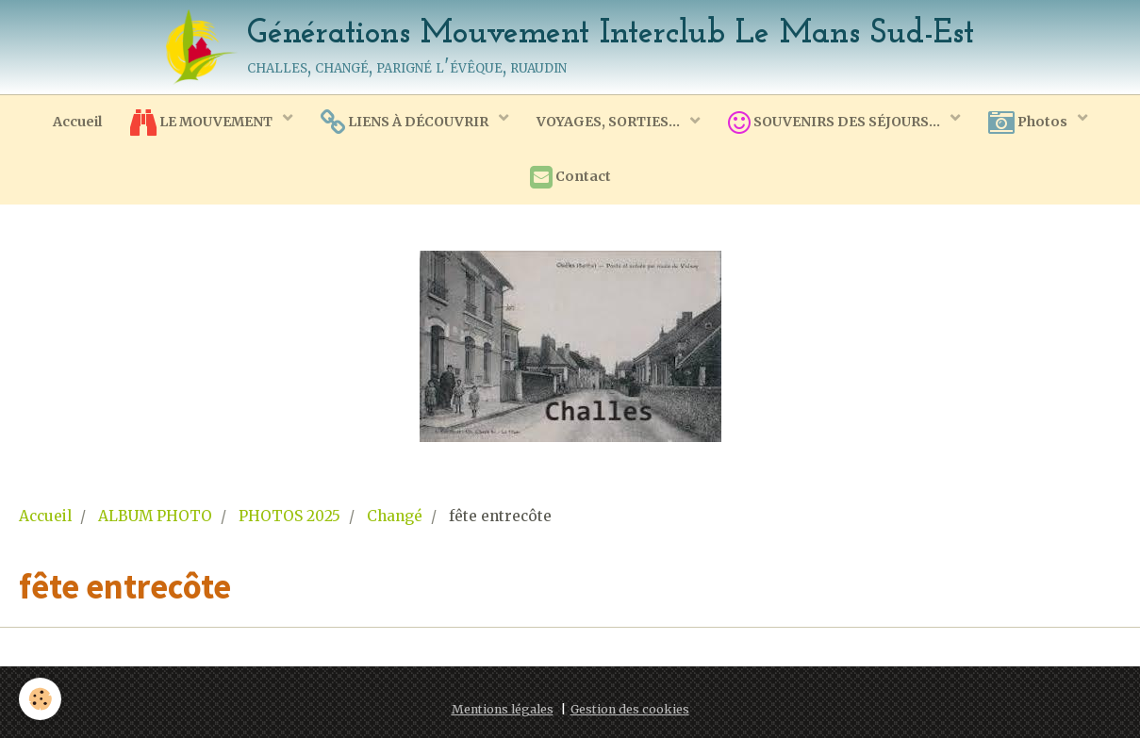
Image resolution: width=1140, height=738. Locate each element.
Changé (394, 516)
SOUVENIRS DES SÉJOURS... (835, 122)
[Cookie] (40, 699)
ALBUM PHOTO (155, 516)
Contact (570, 177)
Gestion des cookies (629, 709)
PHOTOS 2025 (289, 516)
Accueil (77, 121)
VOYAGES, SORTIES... (610, 121)
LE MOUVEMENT (202, 122)
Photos (1029, 122)
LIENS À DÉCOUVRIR (406, 122)
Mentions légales (502, 709)
